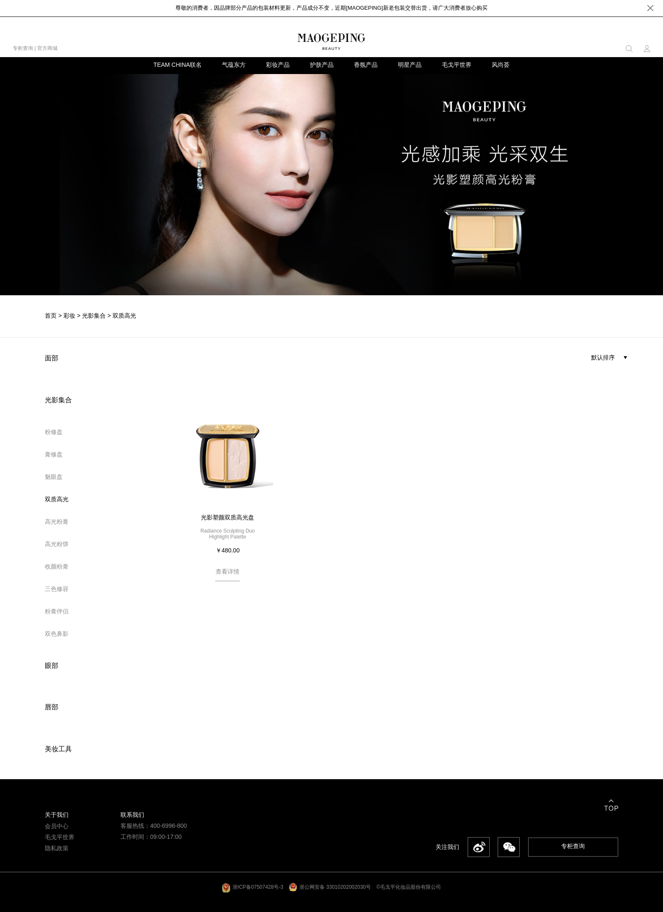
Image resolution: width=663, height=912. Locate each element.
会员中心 (56, 826)
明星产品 (410, 64)
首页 (51, 316)
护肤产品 (322, 64)
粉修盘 (54, 432)
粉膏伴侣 (56, 611)
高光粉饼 (56, 544)
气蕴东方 (234, 64)
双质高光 (124, 316)
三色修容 (56, 588)
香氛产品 (366, 64)
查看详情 (227, 571)
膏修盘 (54, 454)
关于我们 (56, 815)
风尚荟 (501, 64)
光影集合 (94, 316)
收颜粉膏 (56, 566)
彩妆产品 (278, 64)
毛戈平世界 (456, 64)
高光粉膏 (56, 521)
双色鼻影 (56, 633)
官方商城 (47, 48)
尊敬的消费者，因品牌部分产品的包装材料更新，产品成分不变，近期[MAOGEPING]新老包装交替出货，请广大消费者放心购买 (331, 8)
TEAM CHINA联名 (177, 64)
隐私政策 (56, 848)
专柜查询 (23, 48)
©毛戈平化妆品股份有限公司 (408, 887)
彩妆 (69, 316)
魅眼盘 (54, 476)
